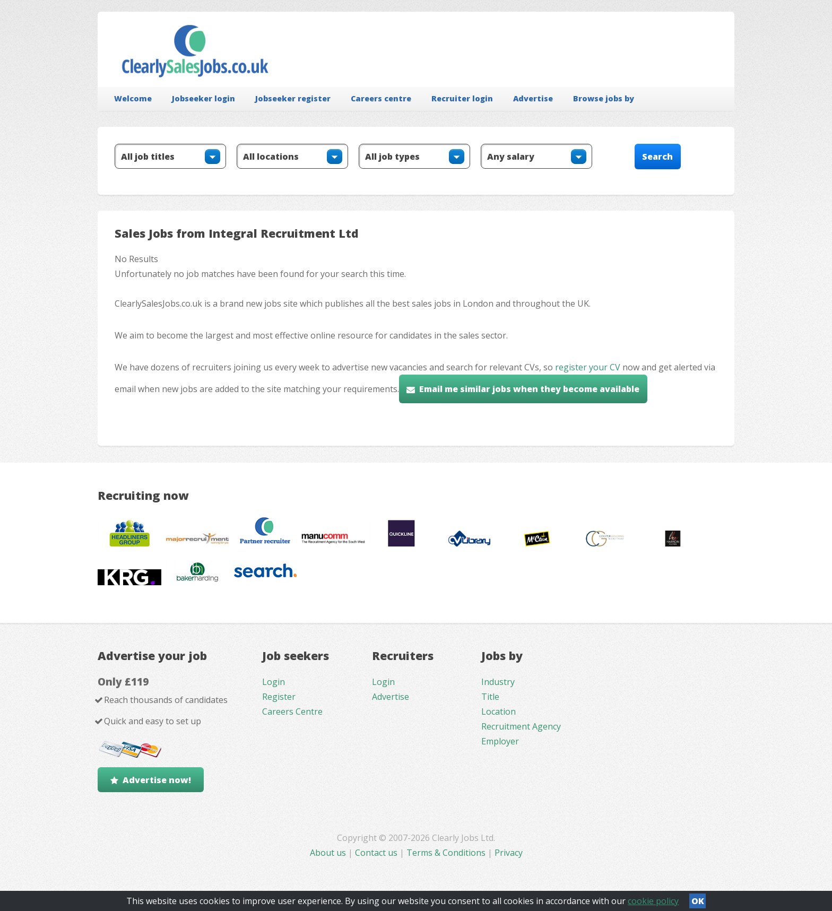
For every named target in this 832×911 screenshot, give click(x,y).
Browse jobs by (603, 98)
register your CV (587, 367)
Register (279, 696)
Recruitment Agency (521, 726)
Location (498, 711)
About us (329, 852)
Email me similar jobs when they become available (529, 389)
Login (273, 682)
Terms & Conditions (446, 852)
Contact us (377, 852)
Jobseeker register (293, 98)
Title (490, 696)
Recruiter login (462, 98)
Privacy (509, 852)
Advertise (533, 98)
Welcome (133, 98)
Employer (500, 741)
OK (697, 901)
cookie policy (653, 901)
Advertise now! (157, 780)
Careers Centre (292, 711)
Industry (498, 682)
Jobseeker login (203, 98)
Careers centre (381, 98)
